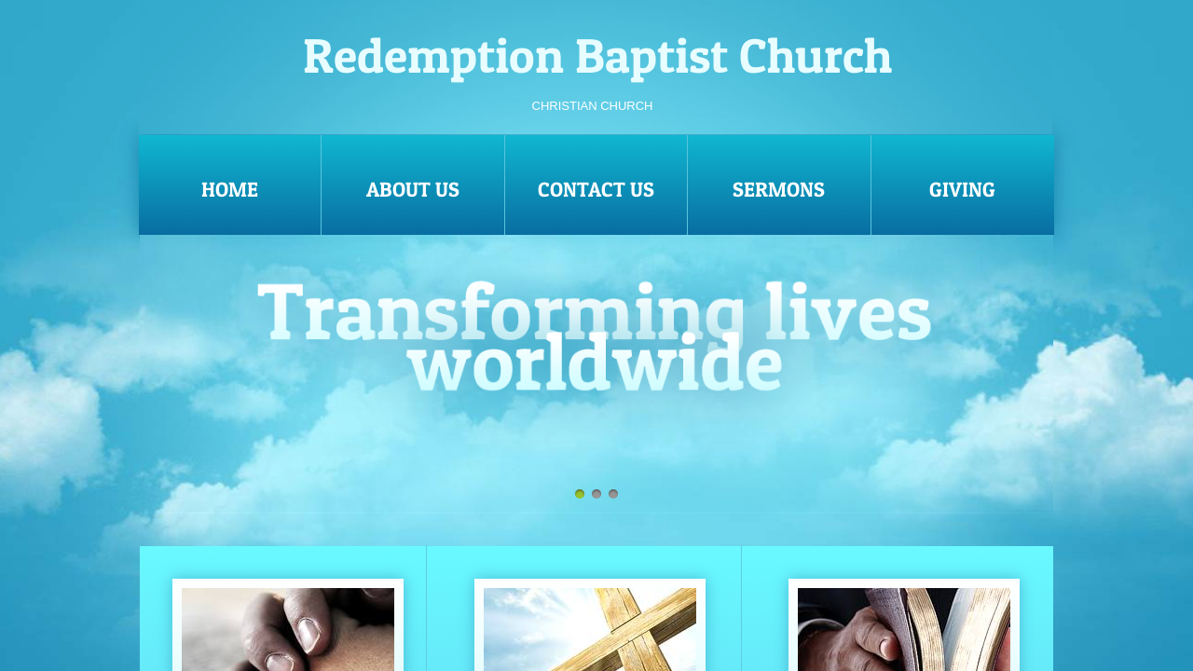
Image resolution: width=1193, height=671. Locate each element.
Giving (962, 189)
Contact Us (596, 189)
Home (229, 189)
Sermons (779, 189)
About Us (412, 189)
